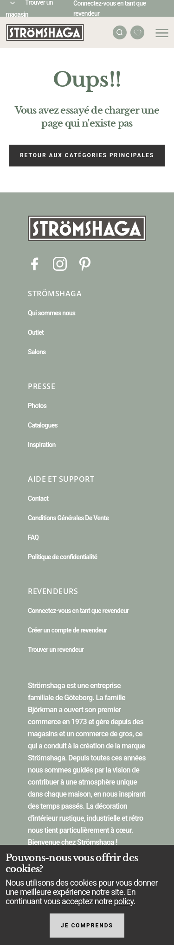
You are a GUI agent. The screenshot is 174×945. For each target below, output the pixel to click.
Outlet (36, 332)
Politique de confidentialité (62, 557)
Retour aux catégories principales (87, 155)
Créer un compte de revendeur (67, 630)
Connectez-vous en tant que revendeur (78, 610)
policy (123, 901)
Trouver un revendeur (56, 649)
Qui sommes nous (51, 313)
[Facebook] (35, 263)
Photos (37, 405)
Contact (38, 498)
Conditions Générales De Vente (68, 518)
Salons (37, 352)
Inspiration (42, 444)
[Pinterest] (85, 263)
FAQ (33, 537)
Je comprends (87, 925)
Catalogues (43, 425)
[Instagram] (60, 263)
